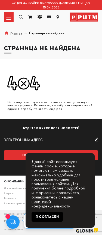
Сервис (9, 193)
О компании (14, 181)
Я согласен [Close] (47, 217)
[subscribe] (51, 140)
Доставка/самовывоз (17, 188)
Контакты (10, 198)
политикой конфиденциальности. (51, 203)
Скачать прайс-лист (17, 203)
